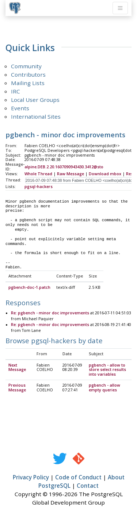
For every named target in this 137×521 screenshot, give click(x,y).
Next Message (17, 368)
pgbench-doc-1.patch (29, 287)
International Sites (36, 116)
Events (20, 108)
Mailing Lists (28, 83)
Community (26, 66)
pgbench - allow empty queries (104, 388)
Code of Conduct (78, 477)
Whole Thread (38, 173)
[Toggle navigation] (120, 8)
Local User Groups (35, 99)
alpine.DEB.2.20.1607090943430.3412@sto (63, 166)
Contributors (28, 74)
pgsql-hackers (38, 186)
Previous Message (17, 388)
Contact (88, 486)
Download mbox (105, 173)
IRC (15, 91)
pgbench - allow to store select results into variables (107, 370)
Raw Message (70, 173)
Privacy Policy (31, 477)
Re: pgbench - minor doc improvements (50, 313)
